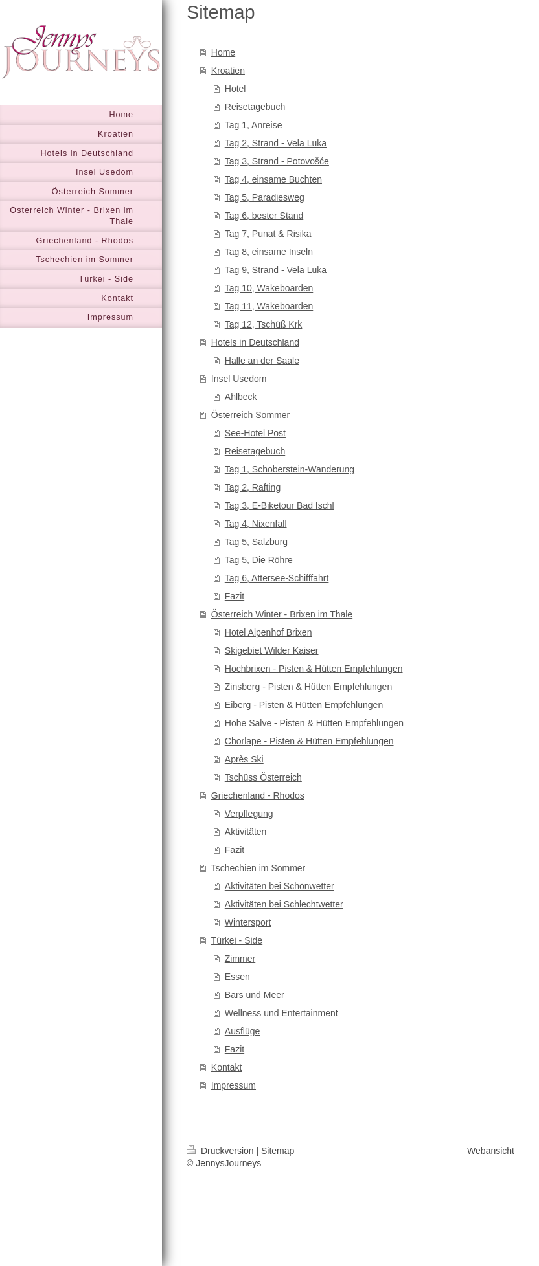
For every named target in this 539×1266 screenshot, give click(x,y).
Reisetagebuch (255, 107)
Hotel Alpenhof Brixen (268, 632)
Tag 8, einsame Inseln (269, 252)
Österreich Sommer (250, 415)
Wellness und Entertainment (281, 1013)
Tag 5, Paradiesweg (264, 197)
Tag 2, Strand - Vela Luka (276, 143)
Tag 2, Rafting (253, 487)
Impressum (233, 1085)
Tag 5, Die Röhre (259, 560)
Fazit (234, 596)
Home (223, 52)
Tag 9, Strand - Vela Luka (276, 270)
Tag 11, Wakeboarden (269, 306)
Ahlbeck (241, 397)
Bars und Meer (254, 995)
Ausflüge (242, 1031)
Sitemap (277, 1151)
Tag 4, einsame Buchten (273, 179)
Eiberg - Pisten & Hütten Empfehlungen (304, 705)
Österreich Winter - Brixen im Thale (281, 614)
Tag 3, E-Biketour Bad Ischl (279, 505)
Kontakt (226, 1067)
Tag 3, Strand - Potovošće (277, 161)
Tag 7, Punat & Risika (268, 233)
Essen (237, 977)
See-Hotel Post (255, 433)
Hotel (235, 88)
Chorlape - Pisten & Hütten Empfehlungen (309, 741)
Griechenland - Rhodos (257, 795)
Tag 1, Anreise (253, 125)
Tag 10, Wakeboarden (269, 288)
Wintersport (248, 922)
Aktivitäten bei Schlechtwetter (284, 904)
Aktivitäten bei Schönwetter (279, 886)
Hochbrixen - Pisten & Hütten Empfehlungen (314, 668)
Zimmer (240, 958)
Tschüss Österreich (263, 777)
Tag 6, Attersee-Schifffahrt (277, 578)
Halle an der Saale (262, 360)
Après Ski (244, 759)
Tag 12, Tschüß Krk (264, 324)
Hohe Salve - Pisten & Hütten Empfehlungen (314, 723)
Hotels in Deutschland (255, 342)
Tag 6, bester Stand (264, 215)
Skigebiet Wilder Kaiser (272, 650)
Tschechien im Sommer (258, 868)
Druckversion (221, 1151)
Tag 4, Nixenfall (256, 523)
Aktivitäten (246, 832)
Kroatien (228, 70)
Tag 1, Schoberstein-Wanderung (289, 469)
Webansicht (490, 1151)
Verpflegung (249, 813)
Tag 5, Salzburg (256, 542)
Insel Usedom (239, 378)
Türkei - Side (236, 940)
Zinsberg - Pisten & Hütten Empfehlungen (308, 687)
